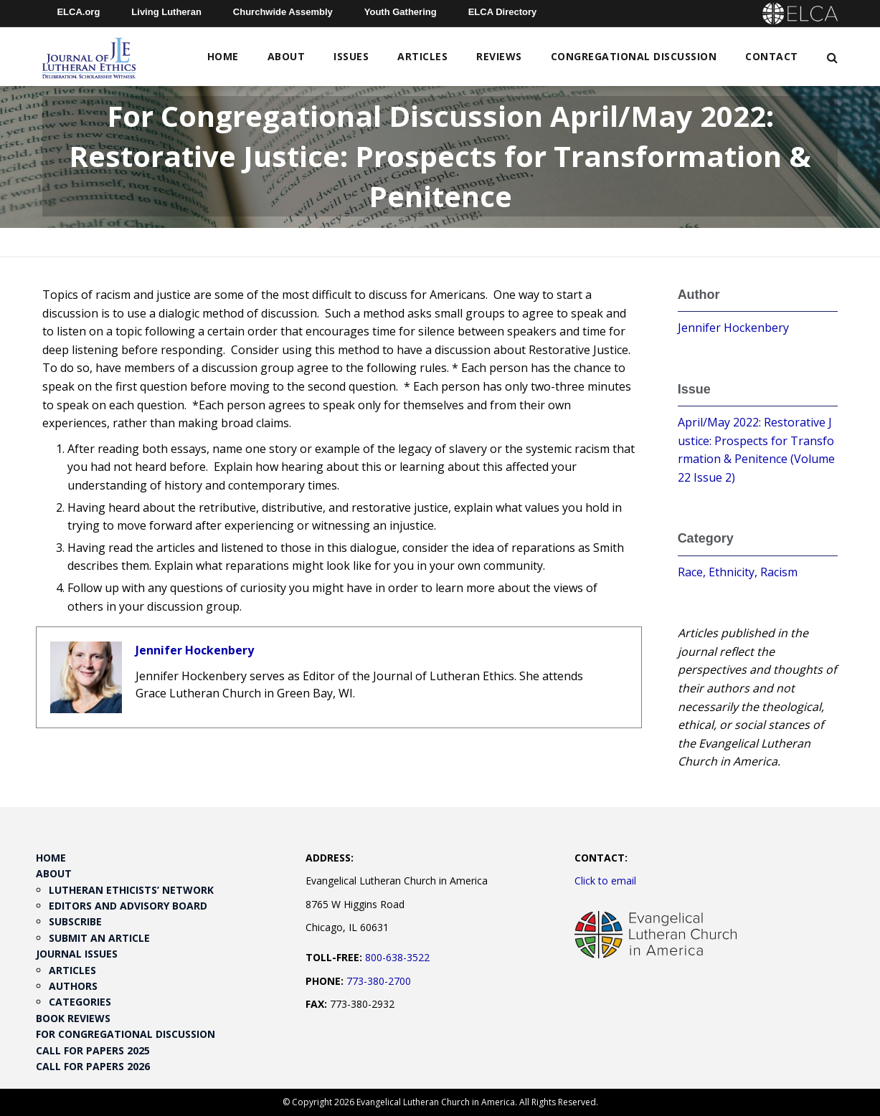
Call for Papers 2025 (93, 1050)
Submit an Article (99, 938)
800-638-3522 (397, 957)
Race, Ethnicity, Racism (738, 572)
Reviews (499, 56)
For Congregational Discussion (125, 1034)
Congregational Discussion (634, 56)
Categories (80, 1001)
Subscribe (75, 921)
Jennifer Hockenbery (195, 650)
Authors (73, 986)
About (287, 56)
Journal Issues (77, 953)
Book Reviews (73, 1018)
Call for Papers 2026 (93, 1066)
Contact (771, 56)
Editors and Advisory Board (128, 905)
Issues (351, 56)
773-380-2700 (378, 981)
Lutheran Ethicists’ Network (131, 890)
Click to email (605, 880)
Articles (422, 56)
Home (223, 56)
